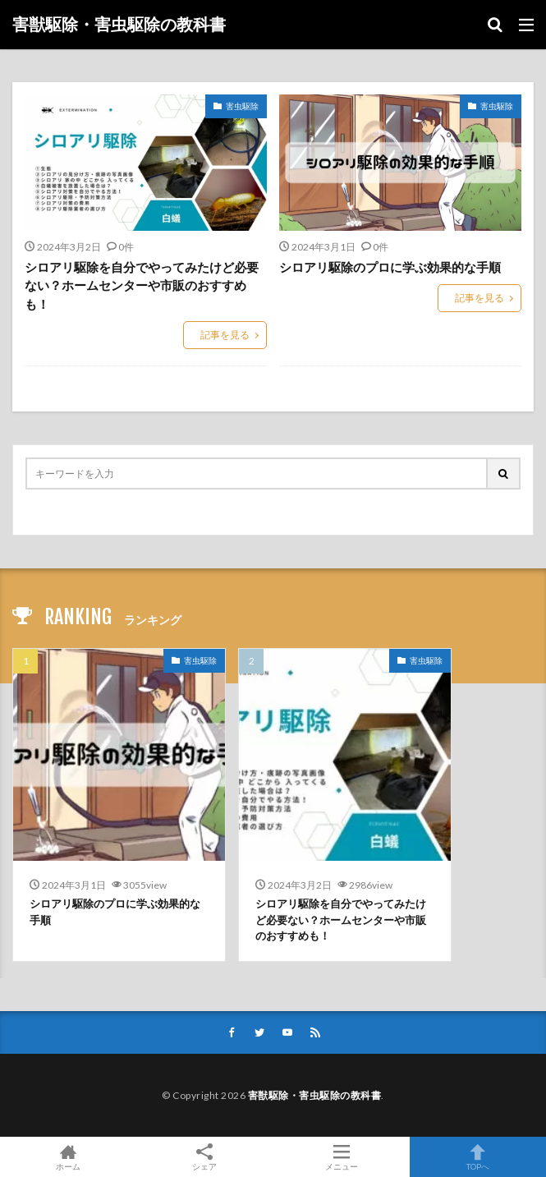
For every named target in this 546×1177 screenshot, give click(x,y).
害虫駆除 (242, 106)
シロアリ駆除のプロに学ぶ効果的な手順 (390, 267)
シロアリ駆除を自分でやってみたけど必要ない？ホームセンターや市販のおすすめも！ (142, 285)
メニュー (341, 1156)
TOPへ (478, 1156)
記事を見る (225, 335)
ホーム (68, 1156)
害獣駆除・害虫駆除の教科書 (119, 24)
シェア (204, 1157)
